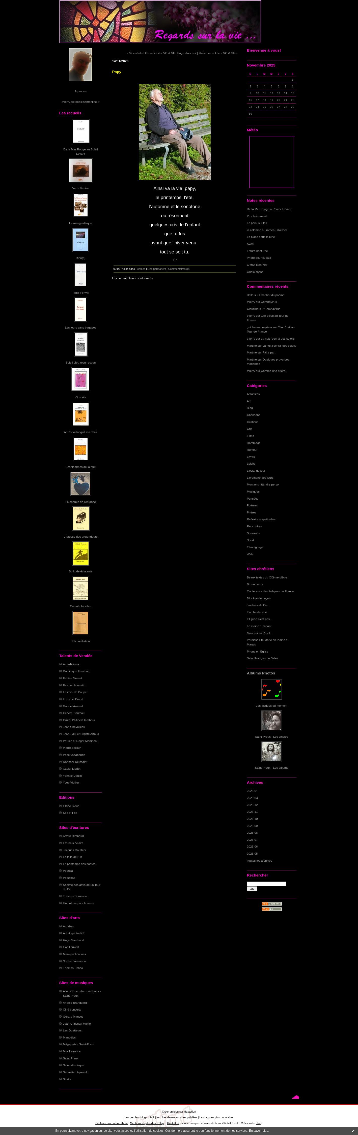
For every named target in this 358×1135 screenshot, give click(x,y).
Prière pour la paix (259, 257)
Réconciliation (80, 641)
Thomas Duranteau (76, 896)
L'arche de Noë (257, 612)
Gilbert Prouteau (74, 713)
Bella (250, 295)
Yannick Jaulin (72, 775)
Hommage (254, 442)
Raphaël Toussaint (75, 761)
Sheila (67, 1079)
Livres (251, 456)
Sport (250, 540)
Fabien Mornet (72, 678)
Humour (252, 449)
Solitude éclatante (80, 571)
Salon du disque (73, 1065)
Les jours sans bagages (80, 327)
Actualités (253, 394)
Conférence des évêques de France (270, 591)
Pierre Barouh (72, 747)
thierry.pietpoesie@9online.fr (80, 101)
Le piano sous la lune (261, 236)
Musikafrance (72, 1051)
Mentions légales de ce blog (147, 1123)
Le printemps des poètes (79, 863)
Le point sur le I (257, 222)
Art (249, 401)
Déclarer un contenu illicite (111, 1123)
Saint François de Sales (262, 658)
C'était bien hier (257, 264)
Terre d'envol (80, 292)
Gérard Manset (73, 1016)
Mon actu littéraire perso (263, 484)
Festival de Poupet (75, 692)
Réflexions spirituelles (261, 519)
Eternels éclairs (73, 843)
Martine (252, 345)
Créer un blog (170, 1111)
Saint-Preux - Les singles (271, 736)
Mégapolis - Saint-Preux (79, 1044)
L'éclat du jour (256, 470)
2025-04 (252, 790)
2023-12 (252, 804)
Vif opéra (81, 397)
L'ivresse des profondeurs (80, 536)
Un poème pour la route (78, 903)
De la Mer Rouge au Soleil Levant (269, 209)
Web (250, 554)
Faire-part (269, 352)
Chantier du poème (272, 295)
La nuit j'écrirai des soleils (278, 338)
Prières (251, 512)
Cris (249, 428)
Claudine (253, 308)
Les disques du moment (271, 705)
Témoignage (255, 547)
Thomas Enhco (73, 967)
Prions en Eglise (257, 651)
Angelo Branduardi (75, 1002)
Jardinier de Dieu (258, 605)
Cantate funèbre (80, 606)
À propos (81, 91)
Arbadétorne (71, 664)
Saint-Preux (70, 1058)
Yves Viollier (71, 782)
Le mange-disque (80, 223)
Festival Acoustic (74, 685)
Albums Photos (261, 673)
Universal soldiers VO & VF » (218, 53)
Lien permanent (157, 268)
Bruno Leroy (255, 584)
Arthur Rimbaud (73, 835)
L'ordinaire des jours (260, 477)
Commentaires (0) (179, 268)
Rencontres (254, 526)
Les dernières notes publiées (179, 1117)
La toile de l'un (72, 856)
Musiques (253, 491)
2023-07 (252, 839)
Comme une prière (273, 370)
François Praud (73, 699)
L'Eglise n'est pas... (259, 619)
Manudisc (69, 1037)
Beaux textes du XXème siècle (267, 577)
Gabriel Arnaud (73, 706)
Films (250, 435)
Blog (250, 407)
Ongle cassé (255, 271)
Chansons (253, 414)
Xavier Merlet (71, 768)
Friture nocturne (257, 250)
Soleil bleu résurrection (81, 362)
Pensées (253, 498)
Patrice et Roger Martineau (80, 740)
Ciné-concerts (72, 1009)
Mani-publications (74, 954)
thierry (251, 301)
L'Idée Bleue (71, 805)
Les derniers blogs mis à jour (142, 1117)
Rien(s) (81, 258)
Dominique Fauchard (77, 671)
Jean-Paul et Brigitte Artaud (81, 733)
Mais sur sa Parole (259, 633)
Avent (251, 243)
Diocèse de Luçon (259, 598)
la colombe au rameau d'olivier (267, 230)
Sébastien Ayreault (75, 1072)
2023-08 (252, 832)
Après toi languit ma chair (80, 432)
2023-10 (252, 818)
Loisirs (251, 463)
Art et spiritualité (73, 933)
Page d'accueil (187, 53)
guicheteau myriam (259, 327)
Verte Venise (80, 188)
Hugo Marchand (73, 940)
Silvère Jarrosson (74, 961)
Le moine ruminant (259, 626)
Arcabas (68, 926)
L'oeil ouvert (71, 947)
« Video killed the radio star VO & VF (151, 53)
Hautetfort (190, 1111)
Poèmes (252, 505)
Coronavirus (269, 301)
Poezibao (69, 877)
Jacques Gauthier (74, 850)
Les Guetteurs (72, 1030)
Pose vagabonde (74, 754)
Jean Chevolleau (74, 726)
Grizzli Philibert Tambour (79, 720)
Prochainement (257, 216)
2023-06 (252, 846)
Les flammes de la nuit (81, 466)
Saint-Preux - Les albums (271, 767)
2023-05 (252, 853)
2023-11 (252, 811)
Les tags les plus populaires (217, 1117)
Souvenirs (253, 533)
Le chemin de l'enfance (80, 501)
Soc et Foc (70, 812)
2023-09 (252, 825)
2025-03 (252, 797)
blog (258, 1123)
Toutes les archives (259, 860)
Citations (253, 422)
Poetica (68, 870)
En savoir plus (258, 1130)
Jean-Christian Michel (77, 1023)
